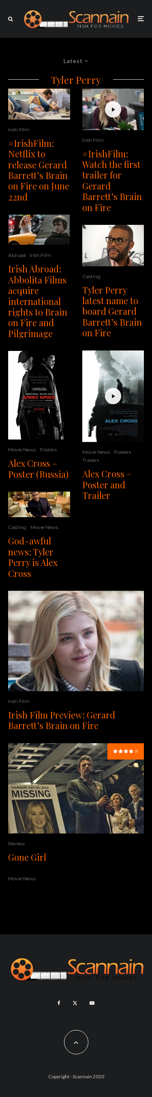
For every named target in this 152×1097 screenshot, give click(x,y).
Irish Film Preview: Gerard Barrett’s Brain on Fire (61, 720)
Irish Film (19, 129)
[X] (74, 1003)
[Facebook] (58, 1003)
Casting (17, 527)
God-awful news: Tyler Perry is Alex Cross (33, 557)
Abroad (17, 255)
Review (16, 843)
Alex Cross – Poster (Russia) (38, 468)
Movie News (22, 449)
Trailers (90, 460)
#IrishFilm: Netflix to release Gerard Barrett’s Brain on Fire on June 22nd (38, 170)
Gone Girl (27, 857)
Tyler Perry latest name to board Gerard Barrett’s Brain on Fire (112, 311)
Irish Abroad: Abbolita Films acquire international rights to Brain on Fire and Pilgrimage (37, 301)
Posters (48, 449)
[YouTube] (92, 1003)
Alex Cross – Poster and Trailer (107, 484)
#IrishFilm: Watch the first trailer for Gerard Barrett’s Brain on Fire (112, 180)
